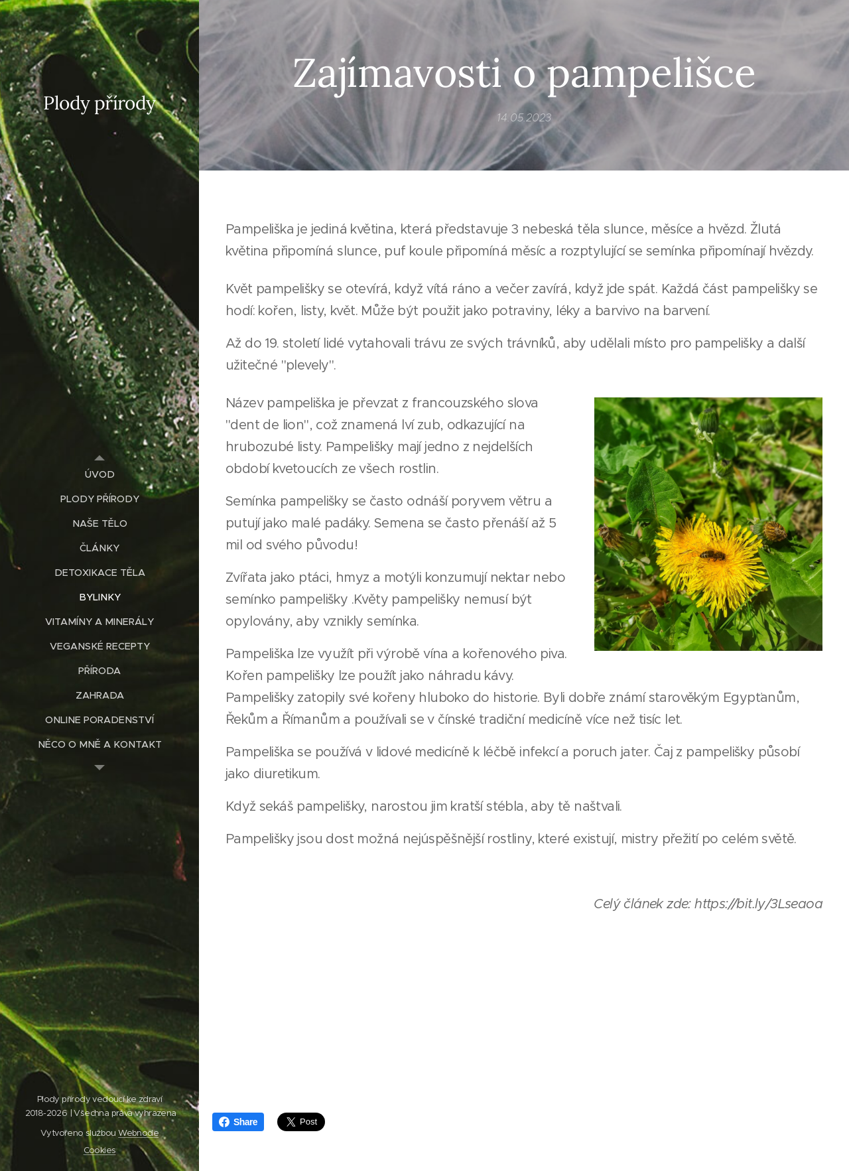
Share (238, 1122)
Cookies (100, 1150)
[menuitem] (99, 474)
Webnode (138, 1132)
